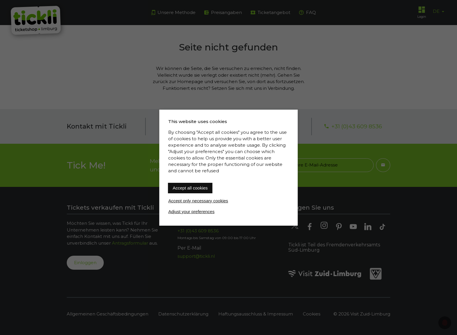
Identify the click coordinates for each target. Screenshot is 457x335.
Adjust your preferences (191, 211)
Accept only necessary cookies (198, 200)
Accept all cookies (190, 187)
